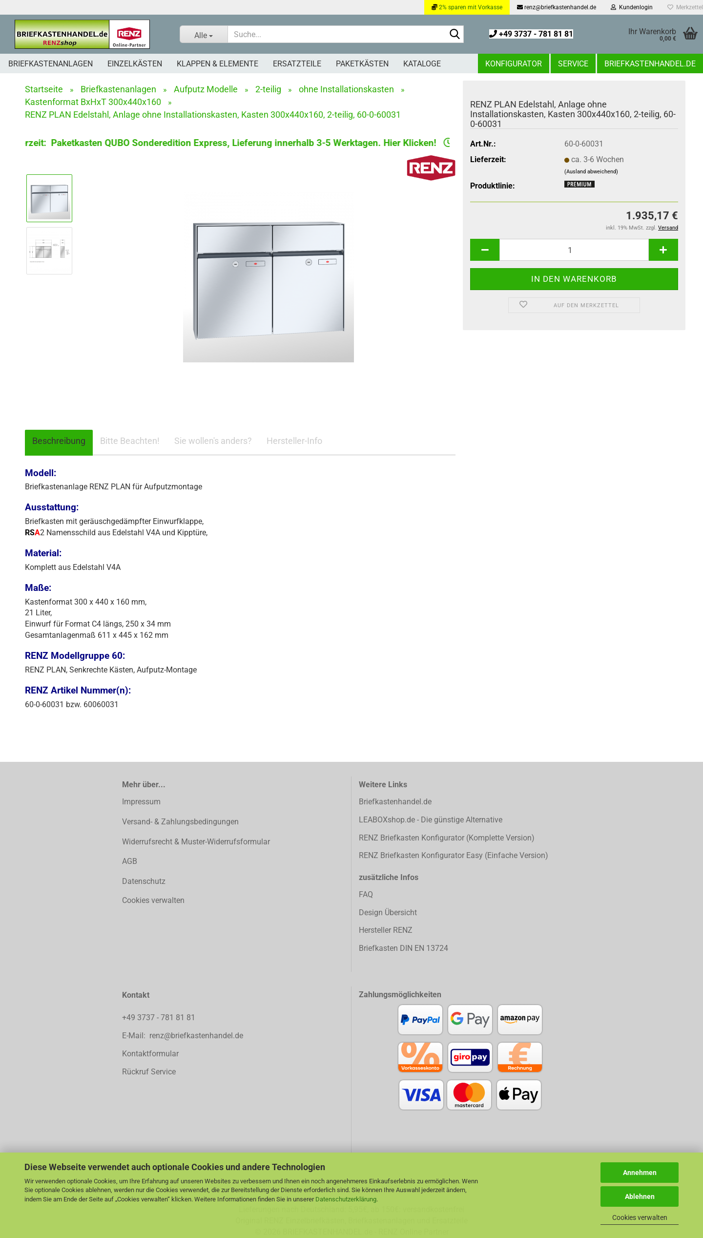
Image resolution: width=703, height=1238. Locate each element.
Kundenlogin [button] (632, 7)
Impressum (141, 801)
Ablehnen (640, 1196)
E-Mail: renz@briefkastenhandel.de (182, 1035)
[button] (484, 250)
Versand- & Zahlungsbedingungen (180, 821)
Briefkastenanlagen (50, 63)
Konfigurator (513, 63)
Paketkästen (362, 63)
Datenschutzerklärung (345, 1199)
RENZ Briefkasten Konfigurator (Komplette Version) (447, 837)
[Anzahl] (574, 250)
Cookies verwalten (639, 1217)
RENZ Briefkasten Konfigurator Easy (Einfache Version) (453, 855)
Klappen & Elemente (217, 63)
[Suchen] (454, 34)
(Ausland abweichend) (591, 171)
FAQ (366, 894)
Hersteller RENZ (386, 930)
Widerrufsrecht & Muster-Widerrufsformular (196, 841)
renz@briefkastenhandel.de (556, 7)
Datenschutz (143, 881)
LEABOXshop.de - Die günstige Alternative (430, 819)
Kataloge (422, 63)
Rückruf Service (149, 1071)
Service (573, 63)
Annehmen (640, 1172)
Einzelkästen (134, 63)
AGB (129, 861)
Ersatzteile (297, 63)
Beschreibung (58, 441)
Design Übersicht (388, 912)
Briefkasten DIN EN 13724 (403, 948)
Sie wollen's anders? (213, 441)
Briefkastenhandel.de (650, 63)
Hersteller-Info (294, 441)
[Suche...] (204, 34)
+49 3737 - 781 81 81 (531, 34)
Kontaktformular (150, 1053)
